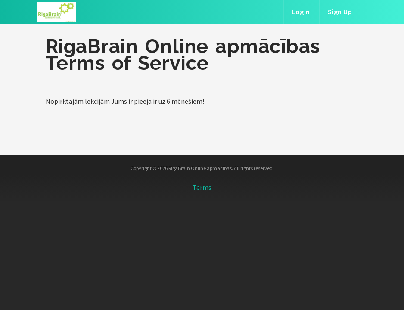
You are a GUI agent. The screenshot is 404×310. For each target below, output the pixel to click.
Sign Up (340, 11)
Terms (202, 187)
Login (301, 11)
